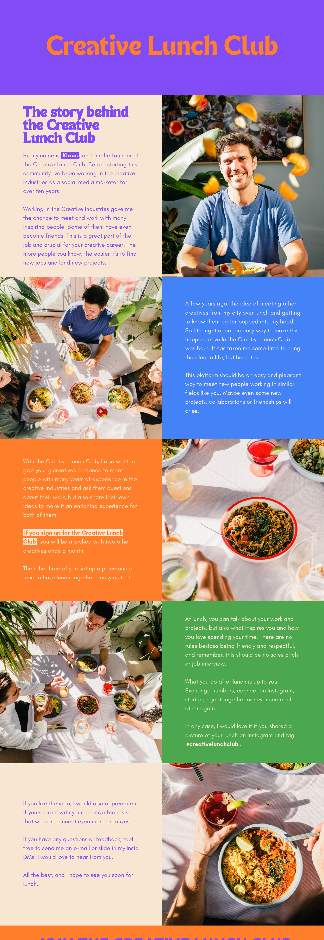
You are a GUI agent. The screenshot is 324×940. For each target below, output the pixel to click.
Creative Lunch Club (162, 47)
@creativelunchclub (212, 743)
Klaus (70, 155)
